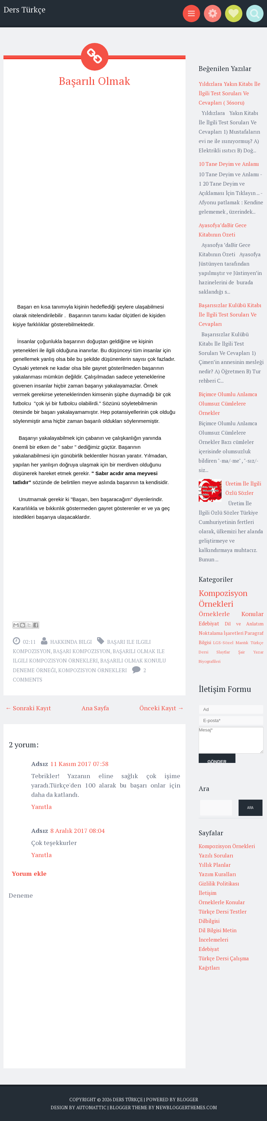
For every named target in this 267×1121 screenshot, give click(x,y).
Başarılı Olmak (94, 80)
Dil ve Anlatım (244, 624)
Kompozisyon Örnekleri (92, 669)
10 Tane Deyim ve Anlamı (229, 163)
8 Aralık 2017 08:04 (77, 830)
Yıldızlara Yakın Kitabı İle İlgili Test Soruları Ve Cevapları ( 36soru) (229, 93)
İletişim (207, 892)
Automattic (91, 1107)
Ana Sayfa (95, 707)
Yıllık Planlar (215, 864)
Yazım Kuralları (217, 874)
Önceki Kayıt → (161, 707)
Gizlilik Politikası (219, 883)
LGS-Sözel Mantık (230, 642)
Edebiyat (209, 623)
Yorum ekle (29, 873)
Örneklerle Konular (231, 614)
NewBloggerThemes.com (186, 1107)
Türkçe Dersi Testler (223, 911)
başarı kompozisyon (81, 650)
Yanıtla (41, 806)
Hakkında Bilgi (71, 641)
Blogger (187, 1099)
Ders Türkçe (24, 9)
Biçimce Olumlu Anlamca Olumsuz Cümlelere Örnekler (228, 403)
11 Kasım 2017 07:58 (79, 763)
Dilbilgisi (209, 920)
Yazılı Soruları (216, 855)
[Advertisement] (94, 142)
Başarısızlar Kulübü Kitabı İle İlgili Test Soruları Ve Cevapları (230, 314)
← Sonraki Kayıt (28, 707)
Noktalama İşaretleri (221, 633)
